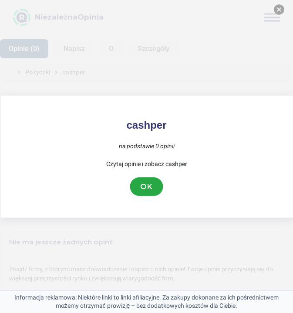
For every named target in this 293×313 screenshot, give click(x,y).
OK (146, 186)
